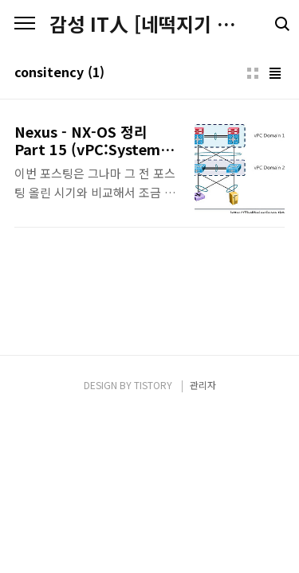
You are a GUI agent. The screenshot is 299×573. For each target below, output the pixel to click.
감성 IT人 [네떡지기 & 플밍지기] (149, 24)
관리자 (203, 385)
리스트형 (275, 73)
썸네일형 (252, 73)
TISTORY (153, 385)
